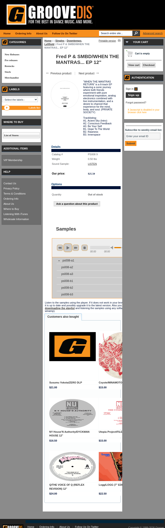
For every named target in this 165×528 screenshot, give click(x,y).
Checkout (149, 65)
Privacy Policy (11, 188)
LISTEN (92, 163)
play (68, 247)
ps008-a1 (68, 260)
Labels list (34, 107)
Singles (59, 40)
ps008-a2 (67, 267)
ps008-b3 (67, 294)
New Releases (12, 54)
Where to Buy (11, 209)
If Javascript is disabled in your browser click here (143, 111)
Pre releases (11, 60)
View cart (133, 65)
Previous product (58, 73)
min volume (113, 247)
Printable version (107, 41)
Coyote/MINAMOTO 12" (113, 382)
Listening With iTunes (15, 214)
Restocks (9, 66)
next (76, 247)
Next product (89, 73)
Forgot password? (136, 102)
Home (48, 40)
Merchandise (12, 77)
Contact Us (9, 183)
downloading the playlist (60, 308)
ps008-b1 (67, 281)
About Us (8, 203)
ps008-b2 (67, 287)
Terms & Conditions (14, 193)
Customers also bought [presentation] (63, 316)
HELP (6, 171)
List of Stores (11, 135)
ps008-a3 (67, 274)
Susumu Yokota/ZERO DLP (65, 382)
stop (84, 247)
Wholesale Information (16, 219)
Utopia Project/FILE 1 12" (114, 431)
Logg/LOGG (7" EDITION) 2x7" (117, 484)
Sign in (132, 88)
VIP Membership (12, 160)
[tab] (63, 317)
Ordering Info (10, 198)
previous (60, 247)
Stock (8, 71)
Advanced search (153, 33)
